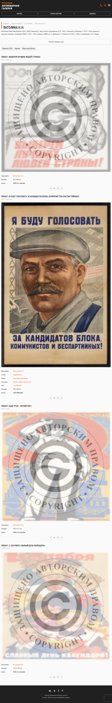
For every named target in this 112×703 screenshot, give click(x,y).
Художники (28, 24)
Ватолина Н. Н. (18, 176)
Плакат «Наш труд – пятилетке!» (16, 406)
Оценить (92, 14)
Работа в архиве (19, 183)
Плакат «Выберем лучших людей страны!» (21, 56)
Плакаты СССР (7, 48)
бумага (15, 382)
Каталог (19, 14)
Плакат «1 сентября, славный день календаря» (23, 545)
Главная (6, 24)
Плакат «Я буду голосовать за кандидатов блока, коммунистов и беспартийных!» (40, 196)
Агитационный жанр (20, 378)
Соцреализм (17, 375)
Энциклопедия (16, 24)
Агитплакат (17, 385)
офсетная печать (25, 382)
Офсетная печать (28, 48)
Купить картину (56, 14)
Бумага (17, 48)
